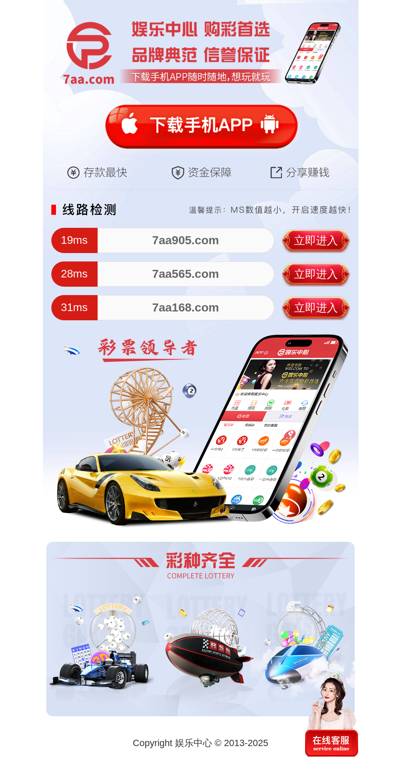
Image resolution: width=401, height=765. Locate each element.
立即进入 (316, 240)
